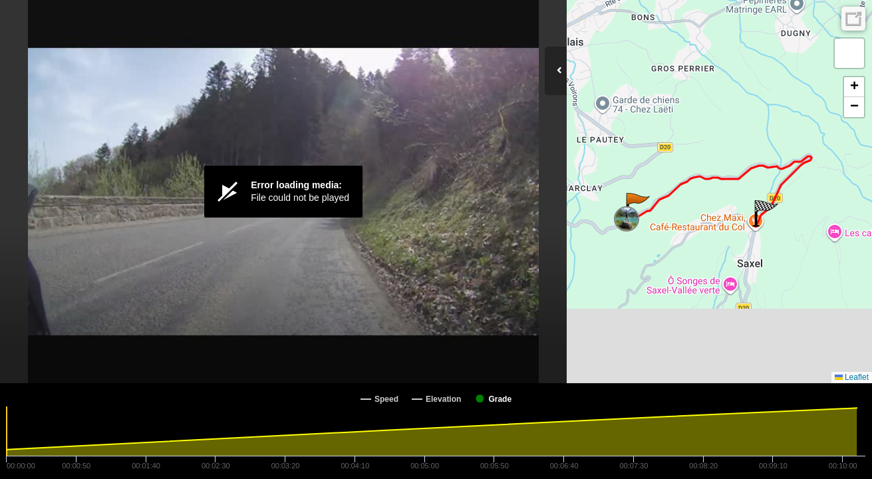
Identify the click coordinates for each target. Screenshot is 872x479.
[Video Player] (283, 191)
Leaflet (852, 377)
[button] (637, 206)
